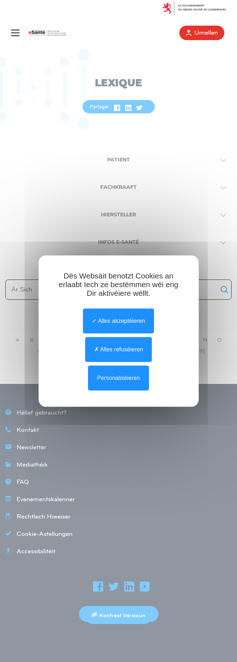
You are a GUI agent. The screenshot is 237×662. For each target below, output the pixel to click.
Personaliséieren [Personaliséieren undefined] (118, 378)
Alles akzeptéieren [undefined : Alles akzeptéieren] (118, 321)
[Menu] (16, 33)
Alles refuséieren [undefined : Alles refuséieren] (118, 349)
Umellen (202, 32)
